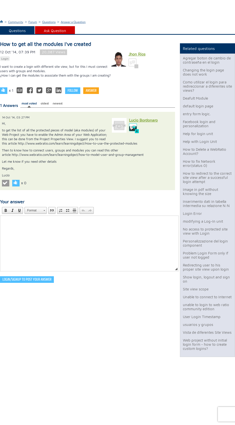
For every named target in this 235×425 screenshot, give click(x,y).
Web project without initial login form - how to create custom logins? (205, 344)
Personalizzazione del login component (205, 243)
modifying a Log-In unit (203, 221)
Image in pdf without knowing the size (200, 191)
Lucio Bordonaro (143, 120)
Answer (91, 91)
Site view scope (196, 289)
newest (57, 103)
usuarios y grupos (198, 324)
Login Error (192, 213)
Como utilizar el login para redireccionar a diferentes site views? (207, 86)
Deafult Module (195, 98)
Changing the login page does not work (203, 72)
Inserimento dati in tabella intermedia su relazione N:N (206, 203)
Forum (32, 22)
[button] (5, 210)
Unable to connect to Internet (207, 297)
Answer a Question (73, 22)
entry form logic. (197, 114)
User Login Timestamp (202, 317)
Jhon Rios (137, 54)
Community (15, 22)
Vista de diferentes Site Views (207, 332)
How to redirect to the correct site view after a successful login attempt (207, 177)
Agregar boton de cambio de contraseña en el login (207, 60)
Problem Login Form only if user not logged (205, 255)
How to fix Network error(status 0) (199, 163)
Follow (73, 91)
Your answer (12, 201)
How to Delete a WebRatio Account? (204, 151)
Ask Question (55, 31)
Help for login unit (198, 134)
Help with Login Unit (200, 141)
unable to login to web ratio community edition (206, 307)
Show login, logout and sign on (206, 279)
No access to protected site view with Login (205, 231)
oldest (45, 103)
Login (5, 58)
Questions (49, 22)
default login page (198, 106)
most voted (29, 103)
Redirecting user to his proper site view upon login (206, 267)
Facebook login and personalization (199, 124)
